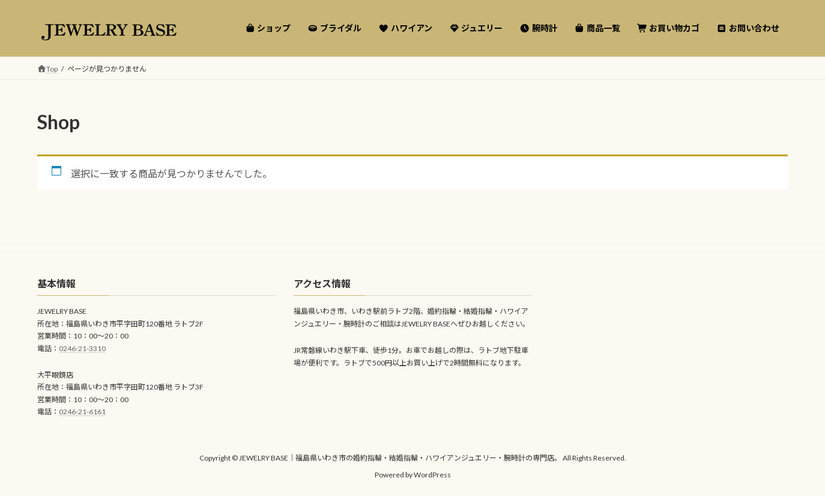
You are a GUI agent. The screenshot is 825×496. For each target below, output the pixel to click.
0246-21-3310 (82, 348)
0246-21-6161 (82, 412)
